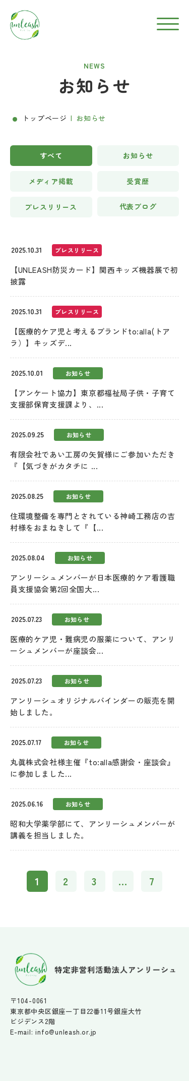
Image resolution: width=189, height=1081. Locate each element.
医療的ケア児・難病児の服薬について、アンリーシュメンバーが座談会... (92, 645)
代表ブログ (138, 206)
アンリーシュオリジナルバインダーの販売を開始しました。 (92, 706)
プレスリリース (51, 207)
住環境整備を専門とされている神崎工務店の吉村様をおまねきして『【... (92, 521)
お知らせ (138, 155)
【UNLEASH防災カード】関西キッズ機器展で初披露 (94, 275)
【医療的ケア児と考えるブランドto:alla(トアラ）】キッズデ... (90, 337)
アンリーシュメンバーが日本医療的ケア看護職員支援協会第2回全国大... (92, 583)
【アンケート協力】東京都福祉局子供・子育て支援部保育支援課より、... (92, 398)
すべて (51, 155)
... (123, 881)
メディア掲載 (51, 181)
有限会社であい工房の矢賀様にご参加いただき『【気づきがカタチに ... (92, 460)
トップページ (44, 118)
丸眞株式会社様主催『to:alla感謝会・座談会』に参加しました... (92, 768)
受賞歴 (138, 181)
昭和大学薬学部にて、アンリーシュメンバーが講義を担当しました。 (92, 829)
